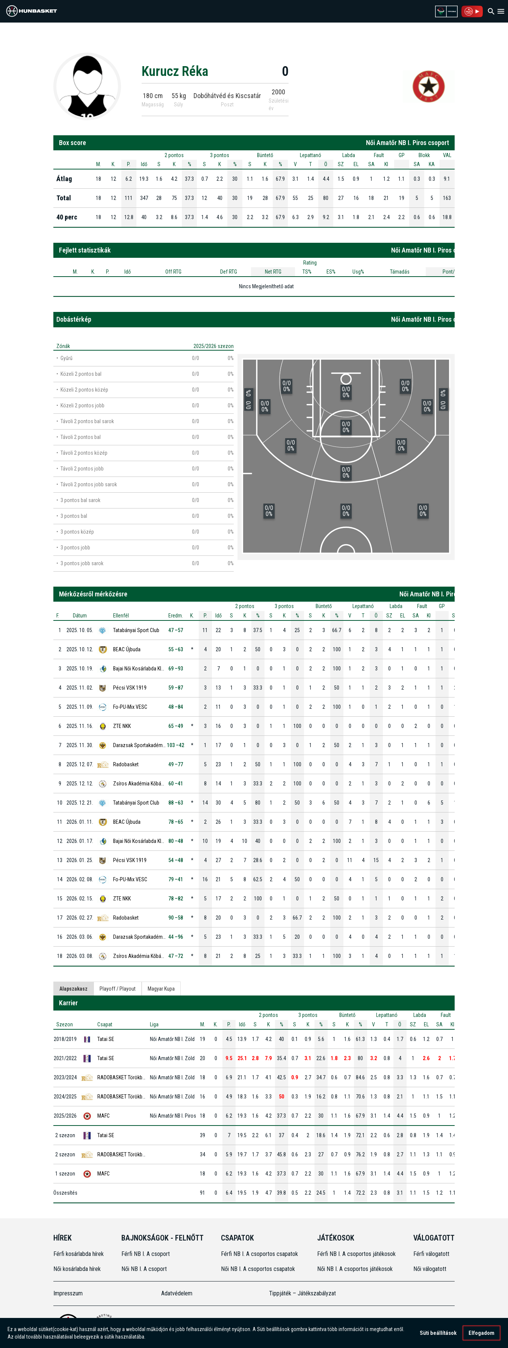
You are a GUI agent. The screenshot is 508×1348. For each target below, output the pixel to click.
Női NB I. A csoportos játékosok (355, 1268)
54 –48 (175, 860)
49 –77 (175, 764)
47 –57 (175, 630)
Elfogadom (481, 1333)
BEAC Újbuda (127, 649)
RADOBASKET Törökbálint (124, 1077)
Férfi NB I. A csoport (145, 1253)
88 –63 (175, 803)
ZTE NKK (122, 726)
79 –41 (175, 879)
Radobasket (126, 764)
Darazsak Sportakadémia (139, 745)
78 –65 (175, 822)
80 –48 (175, 841)
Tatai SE (105, 1039)
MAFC (103, 1116)
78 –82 (175, 899)
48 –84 (175, 707)
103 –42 (175, 745)
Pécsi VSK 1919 (130, 688)
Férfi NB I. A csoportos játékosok (356, 1253)
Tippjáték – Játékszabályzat (302, 1293)
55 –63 (175, 649)
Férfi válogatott (431, 1253)
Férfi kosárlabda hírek (78, 1253)
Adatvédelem (176, 1293)
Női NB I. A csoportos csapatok (258, 1268)
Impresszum (68, 1293)
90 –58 (175, 918)
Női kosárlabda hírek (77, 1268)
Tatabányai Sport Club (136, 630)
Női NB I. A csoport (144, 1268)
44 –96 (175, 937)
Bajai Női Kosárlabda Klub (139, 669)
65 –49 (175, 726)
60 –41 (175, 784)
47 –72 (175, 956)
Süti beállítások (438, 1333)
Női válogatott (429, 1268)
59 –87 (175, 688)
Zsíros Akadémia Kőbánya (141, 784)
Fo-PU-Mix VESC (130, 707)
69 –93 (175, 669)
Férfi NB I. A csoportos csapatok (260, 1253)
